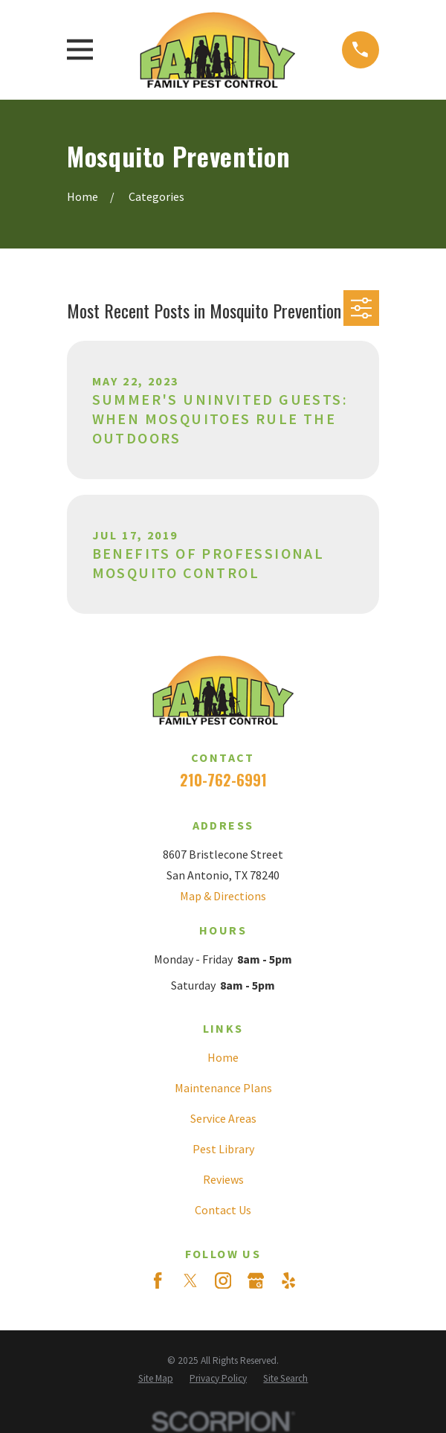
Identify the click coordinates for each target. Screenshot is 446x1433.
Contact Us (223, 1209)
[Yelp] (288, 1280)
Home (223, 1057)
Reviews (223, 1179)
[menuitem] (155, 1378)
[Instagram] (223, 1280)
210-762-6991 (223, 780)
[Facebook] (157, 1280)
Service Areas (223, 1118)
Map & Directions (223, 895)
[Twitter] (190, 1280)
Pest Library (223, 1148)
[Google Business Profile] (256, 1280)
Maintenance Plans (223, 1087)
